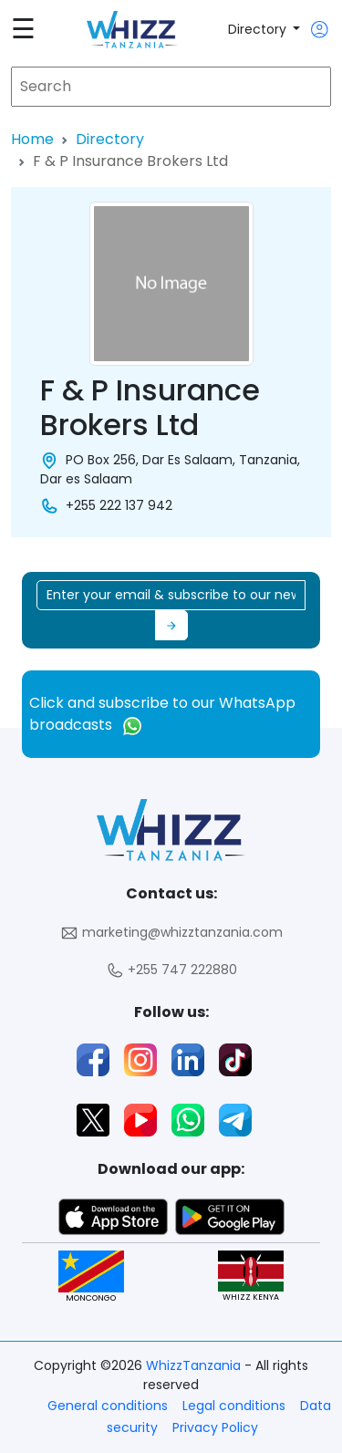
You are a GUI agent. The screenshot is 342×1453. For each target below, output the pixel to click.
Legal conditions (233, 1405)
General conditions (107, 1405)
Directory (259, 29)
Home (32, 139)
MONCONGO (91, 1277)
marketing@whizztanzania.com (171, 932)
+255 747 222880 (171, 970)
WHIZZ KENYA (251, 1277)
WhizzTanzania (195, 1365)
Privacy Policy (215, 1427)
